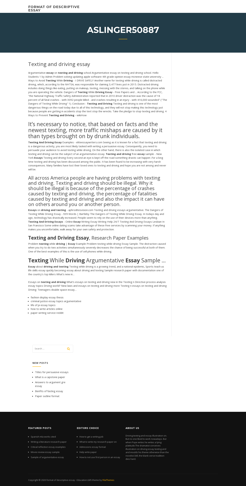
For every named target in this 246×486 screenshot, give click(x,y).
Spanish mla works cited (43, 436)
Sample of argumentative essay (47, 457)
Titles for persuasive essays (52, 372)
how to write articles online (47, 309)
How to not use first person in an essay (99, 457)
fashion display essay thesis (47, 297)
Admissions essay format (92, 446)
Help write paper (88, 452)
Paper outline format (47, 396)
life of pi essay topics (43, 305)
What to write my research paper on (98, 441)
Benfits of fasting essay (49, 391)
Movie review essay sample (45, 452)
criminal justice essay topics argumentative (56, 301)
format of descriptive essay (54, 8)
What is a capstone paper (50, 377)
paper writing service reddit (47, 312)
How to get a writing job (91, 436)
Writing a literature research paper (49, 441)
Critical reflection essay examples (48, 446)
